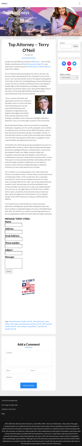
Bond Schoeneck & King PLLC (34, 64)
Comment (28, 358)
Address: (9, 228)
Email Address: (12, 235)
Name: (8, 221)
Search (62, 43)
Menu (4, 3)
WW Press (35, 62)
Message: (9, 257)
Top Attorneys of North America (38, 67)
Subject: (9, 250)
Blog (3, 414)
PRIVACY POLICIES (9, 409)
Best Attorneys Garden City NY (20, 321)
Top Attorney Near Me (9, 400)
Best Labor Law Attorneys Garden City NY (26, 324)
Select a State (65, 74)
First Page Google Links (10, 405)
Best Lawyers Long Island (26, 326)
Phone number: (12, 242)
